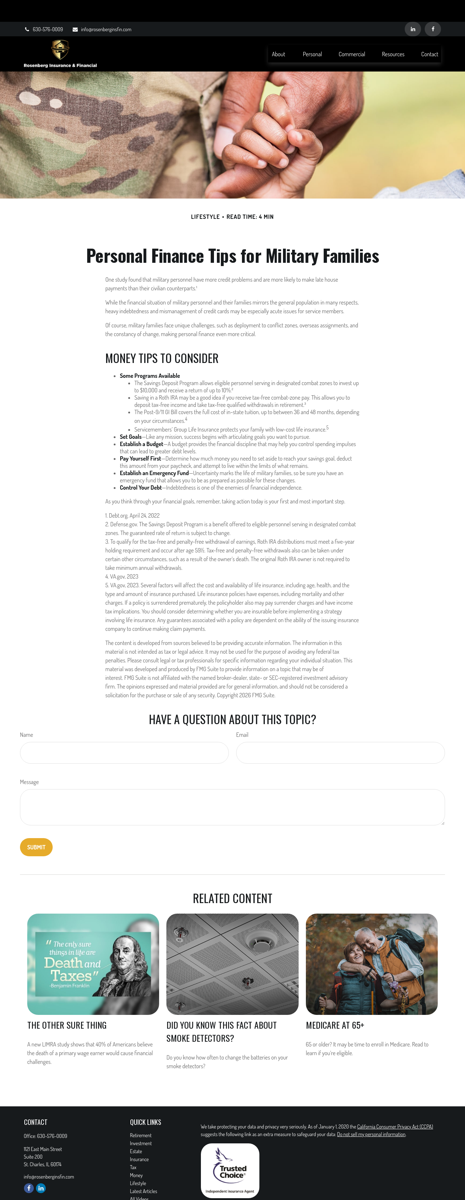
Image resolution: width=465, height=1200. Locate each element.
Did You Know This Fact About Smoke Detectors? (221, 1009)
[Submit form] (36, 825)
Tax (133, 1145)
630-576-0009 (43, 7)
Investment (141, 1121)
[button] (278, 32)
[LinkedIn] (413, 7)
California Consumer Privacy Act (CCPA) (395, 1105)
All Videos (139, 1177)
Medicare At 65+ (335, 1002)
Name (26, 713)
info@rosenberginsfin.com (101, 7)
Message (29, 760)
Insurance (139, 1137)
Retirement (141, 1113)
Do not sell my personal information (371, 1112)
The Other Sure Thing (66, 1002)
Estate (136, 1129)
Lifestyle (138, 1161)
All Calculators (143, 1185)
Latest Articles (143, 1169)
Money (136, 1153)
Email (242, 713)
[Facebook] (433, 7)
